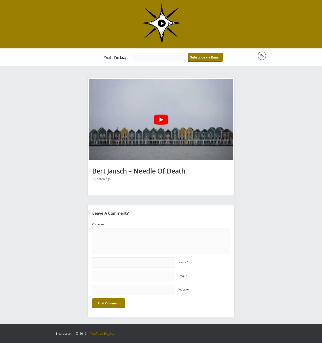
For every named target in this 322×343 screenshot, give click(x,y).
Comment (98, 224)
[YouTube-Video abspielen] (161, 119)
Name (183, 262)
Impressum (64, 333)
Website (183, 289)
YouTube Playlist (102, 333)
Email (182, 276)
